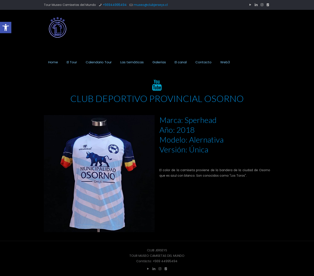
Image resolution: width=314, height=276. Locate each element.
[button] (5, 27)
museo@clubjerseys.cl (151, 5)
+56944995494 (115, 5)
